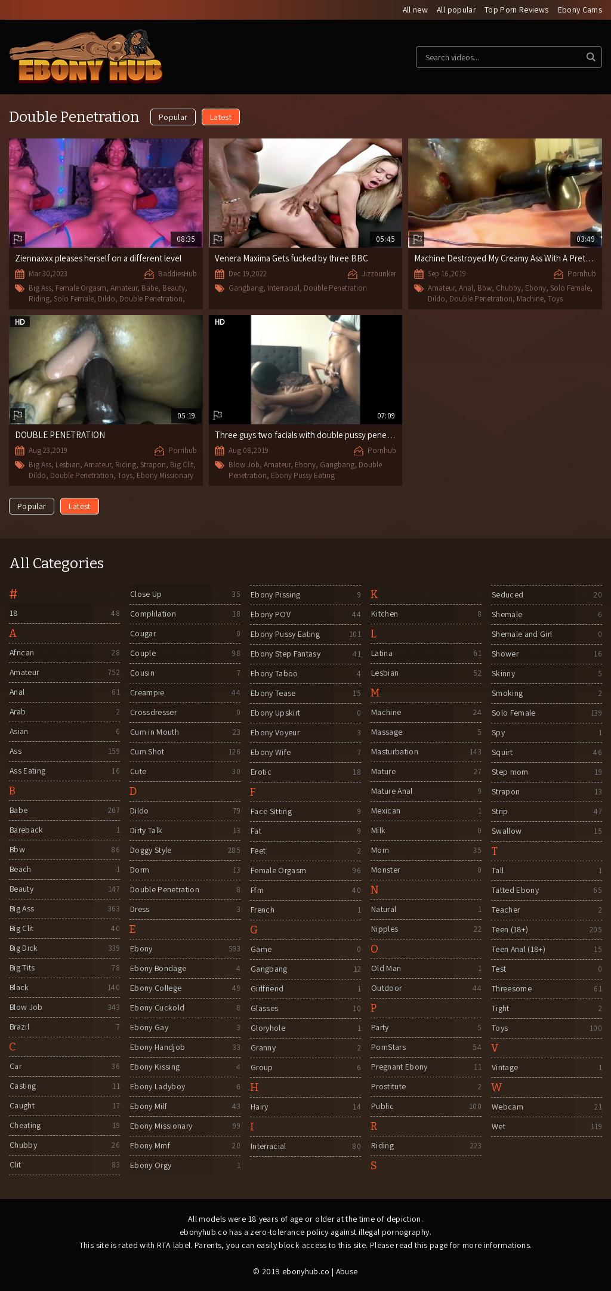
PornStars (388, 1047)
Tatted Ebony (514, 890)
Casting (22, 1086)
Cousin (141, 673)
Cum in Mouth (153, 732)
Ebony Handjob (157, 1047)
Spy (497, 733)
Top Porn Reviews (516, 10)
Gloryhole (267, 1028)
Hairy (259, 1107)
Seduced (507, 595)
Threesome (511, 989)
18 (13, 613)
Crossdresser (153, 712)
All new (413, 10)
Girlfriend (267, 989)
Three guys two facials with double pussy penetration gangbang (334, 434)
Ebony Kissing (154, 1067)
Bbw (484, 289)
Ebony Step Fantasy (285, 654)
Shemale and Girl (522, 634)
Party (380, 1027)
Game (260, 949)
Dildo (106, 299)
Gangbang (246, 289)
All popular (455, 10)
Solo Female (74, 299)
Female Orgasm (80, 289)
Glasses (263, 1008)
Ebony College (155, 988)
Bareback (26, 830)
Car (15, 1066)
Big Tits (22, 968)
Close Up (145, 594)
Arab (17, 712)
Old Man (385, 968)
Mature (383, 771)
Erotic (260, 772)
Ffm (256, 890)
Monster (385, 870)
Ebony (535, 289)
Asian (19, 731)
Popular (173, 117)
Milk (378, 830)
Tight (500, 1008)
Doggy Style (150, 850)
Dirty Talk (146, 830)
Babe (149, 289)
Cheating (25, 1125)
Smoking (506, 693)
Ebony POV (270, 614)
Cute (137, 771)
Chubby (508, 289)
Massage (386, 732)
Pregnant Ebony (399, 1067)
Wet (498, 1126)
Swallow (506, 831)
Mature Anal (392, 791)
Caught (21, 1106)
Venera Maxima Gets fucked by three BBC (292, 258)
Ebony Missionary (165, 475)
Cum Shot (146, 752)
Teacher (505, 910)
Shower (505, 654)
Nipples (384, 929)
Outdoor (386, 988)
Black (19, 987)
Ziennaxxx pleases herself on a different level (99, 258)
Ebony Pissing (275, 595)
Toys (555, 299)
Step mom (509, 772)
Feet (257, 851)
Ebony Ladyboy (157, 1087)
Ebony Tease (272, 693)
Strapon (153, 465)
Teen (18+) (510, 930)
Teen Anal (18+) (518, 949)
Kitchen (384, 614)
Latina (381, 653)
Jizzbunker (379, 274)
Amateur (123, 289)
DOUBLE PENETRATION (60, 434)
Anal (466, 289)
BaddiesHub (177, 274)
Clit (14, 1165)
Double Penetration (151, 299)
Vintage (504, 1067)
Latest (221, 117)
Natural (383, 909)
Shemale (506, 614)
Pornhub (581, 274)
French (262, 910)
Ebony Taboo (274, 673)
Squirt (502, 752)
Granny (263, 1048)
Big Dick (24, 948)
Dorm (139, 870)
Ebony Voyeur (275, 733)
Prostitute (388, 1087)
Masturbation (394, 752)
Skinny (502, 673)
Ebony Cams (580, 10)
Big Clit (181, 465)
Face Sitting (270, 811)
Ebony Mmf (149, 1146)
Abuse (346, 1271)
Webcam (507, 1107)
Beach (20, 869)
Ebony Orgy (150, 1165)
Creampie (147, 693)
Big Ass (40, 289)
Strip (499, 811)
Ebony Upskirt (275, 713)
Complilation (152, 614)
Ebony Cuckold (156, 1008)
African (22, 653)
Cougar (142, 633)
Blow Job (244, 465)
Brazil (19, 1027)
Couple (142, 653)
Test (498, 969)
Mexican (385, 811)
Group (261, 1067)
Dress (139, 909)
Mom (379, 850)
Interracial (283, 289)
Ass (15, 751)
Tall (497, 870)
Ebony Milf (148, 1106)
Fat (255, 831)
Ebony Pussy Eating (303, 475)
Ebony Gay (148, 1027)
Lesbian (67, 465)
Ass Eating (27, 771)
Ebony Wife (270, 752)
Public (382, 1106)
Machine (530, 299)
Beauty (173, 289)
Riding (39, 299)
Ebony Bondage (158, 968)
